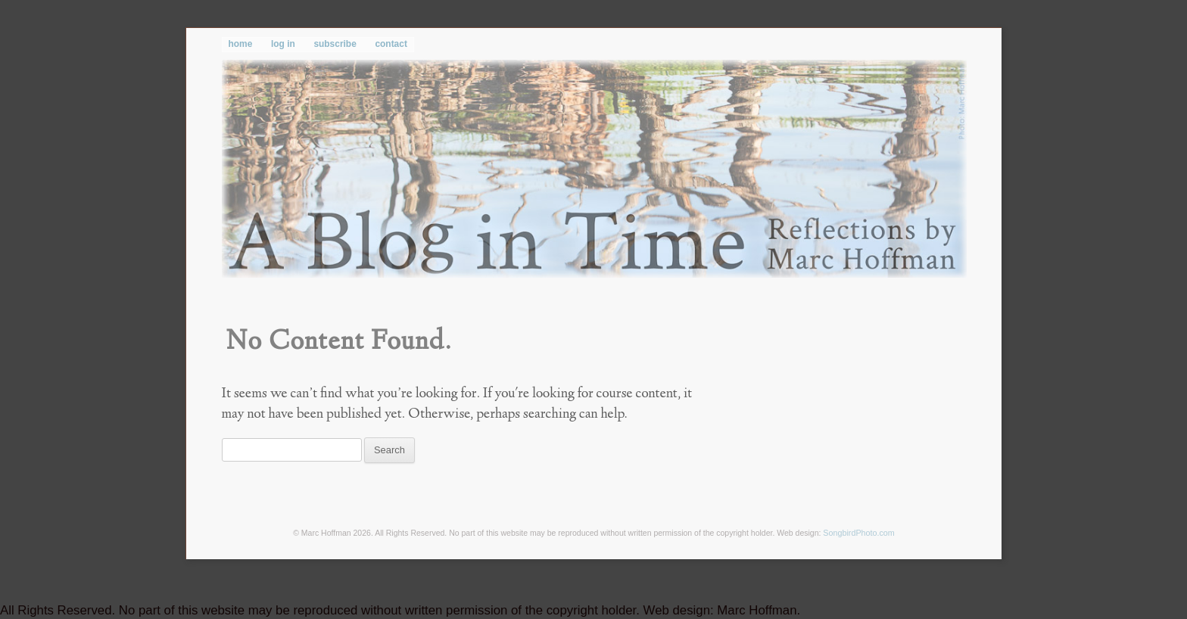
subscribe (334, 44)
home (241, 44)
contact (391, 44)
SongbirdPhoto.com (858, 532)
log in (283, 44)
